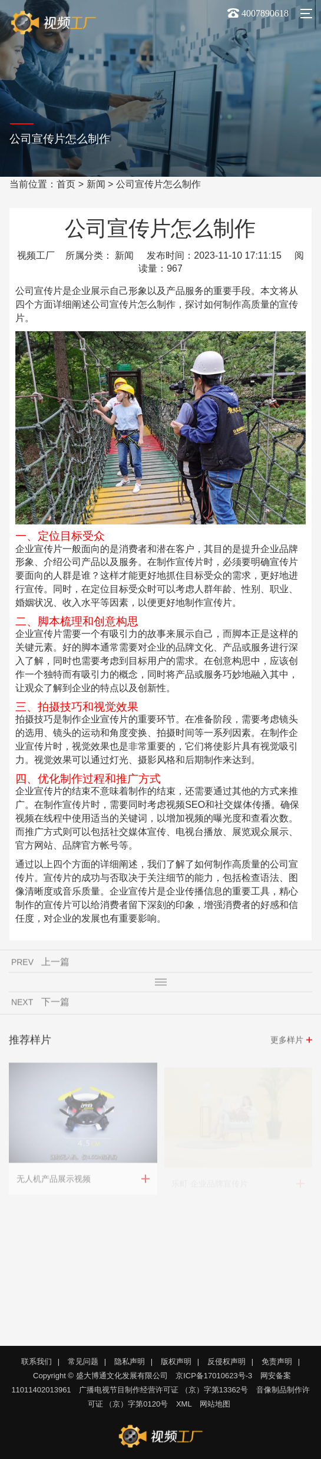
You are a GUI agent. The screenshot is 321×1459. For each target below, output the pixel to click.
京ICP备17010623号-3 (214, 1375)
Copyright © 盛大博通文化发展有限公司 (100, 1375)
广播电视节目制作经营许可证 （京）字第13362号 (163, 1389)
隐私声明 (129, 1361)
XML (184, 1403)
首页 (66, 184)
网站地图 (215, 1403)
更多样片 (286, 1041)
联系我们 (36, 1361)
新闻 (96, 184)
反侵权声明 (226, 1361)
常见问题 (83, 1361)
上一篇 (55, 963)
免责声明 (277, 1361)
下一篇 (55, 1003)
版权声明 (176, 1361)
